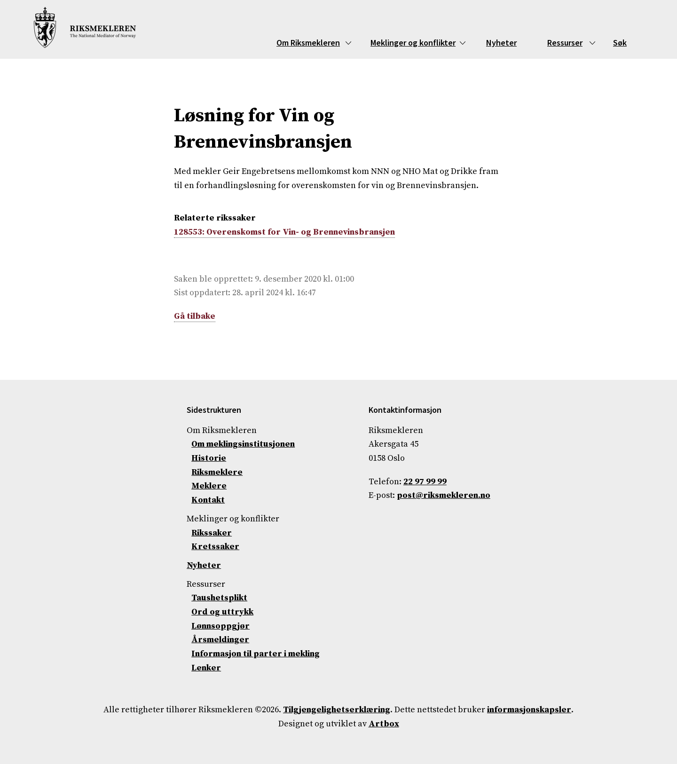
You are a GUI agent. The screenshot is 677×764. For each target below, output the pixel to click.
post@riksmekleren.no (443, 495)
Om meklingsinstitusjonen (243, 444)
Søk (620, 42)
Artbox (384, 723)
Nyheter (501, 42)
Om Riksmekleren (308, 42)
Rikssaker (211, 533)
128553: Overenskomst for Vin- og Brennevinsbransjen (284, 232)
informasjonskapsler (529, 709)
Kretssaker (215, 546)
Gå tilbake (194, 316)
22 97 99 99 (425, 481)
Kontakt (208, 500)
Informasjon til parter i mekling (255, 653)
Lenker (206, 667)
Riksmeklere (217, 472)
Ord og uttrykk (222, 611)
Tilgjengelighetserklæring (336, 709)
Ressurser (565, 42)
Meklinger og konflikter (413, 42)
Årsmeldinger (220, 639)
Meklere (209, 485)
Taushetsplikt (219, 597)
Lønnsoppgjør (220, 626)
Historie (208, 458)
